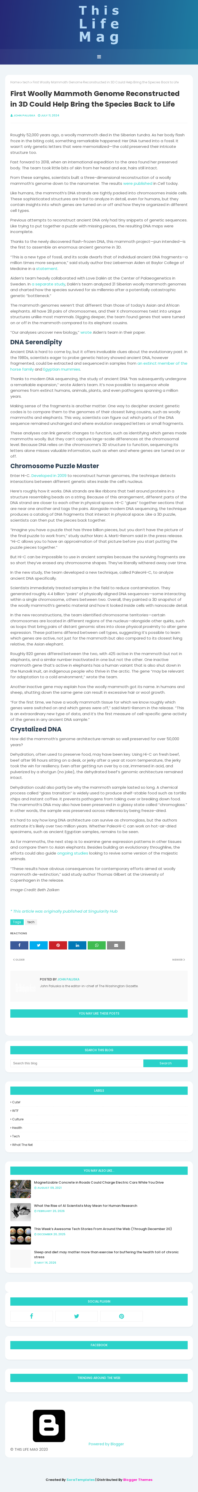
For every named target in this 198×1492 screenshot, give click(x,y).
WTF (15, 1110)
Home (15, 82)
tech (26, 82)
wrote (86, 332)
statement (46, 268)
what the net (22, 1145)
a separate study (48, 284)
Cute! (16, 1102)
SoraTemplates (81, 1479)
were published (137, 183)
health (17, 1128)
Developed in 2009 (49, 475)
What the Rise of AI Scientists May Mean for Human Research (85, 1205)
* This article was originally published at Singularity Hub (64, 911)
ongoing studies (72, 853)
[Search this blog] (76, 1063)
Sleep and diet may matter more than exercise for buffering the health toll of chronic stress (106, 1255)
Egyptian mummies (61, 369)
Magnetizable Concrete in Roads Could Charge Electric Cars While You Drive (99, 1182)
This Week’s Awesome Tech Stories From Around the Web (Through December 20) (103, 1228)
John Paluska (24, 115)
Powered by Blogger (67, 1444)
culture (17, 1119)
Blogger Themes (137, 1479)
